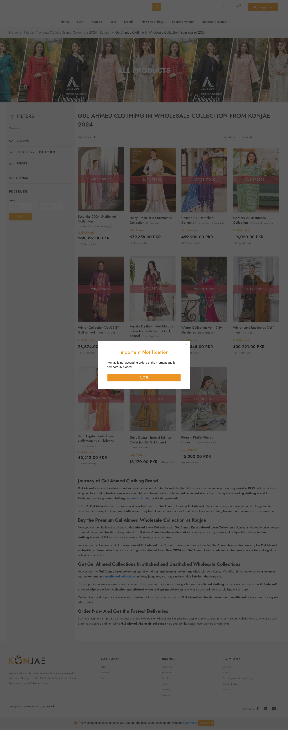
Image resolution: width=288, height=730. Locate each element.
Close (144, 377)
